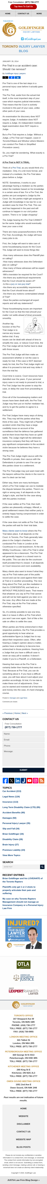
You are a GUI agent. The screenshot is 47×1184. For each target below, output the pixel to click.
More (39, 14)
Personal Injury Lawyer (16, 823)
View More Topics (11, 855)
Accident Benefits (14, 812)
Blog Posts (23, 1147)
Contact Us (23, 14)
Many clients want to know (15, 531)
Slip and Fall (11, 828)
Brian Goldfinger (13, 834)
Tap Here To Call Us (23, 6)
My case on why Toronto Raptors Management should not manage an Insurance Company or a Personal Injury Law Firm (23, 904)
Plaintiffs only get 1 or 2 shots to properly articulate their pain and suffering (19, 890)
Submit (23, 770)
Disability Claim (13, 839)
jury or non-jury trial (20, 284)
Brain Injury (11, 844)
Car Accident (12, 791)
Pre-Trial (16, 168)
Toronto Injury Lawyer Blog (23, 28)
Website (23, 1116)
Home (7, 14)
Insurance (10, 802)
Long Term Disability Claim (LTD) (21, 807)
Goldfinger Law (30, 1173)
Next (25, 713)
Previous (8, 713)
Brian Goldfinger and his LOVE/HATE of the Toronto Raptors (23, 880)
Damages (13, 698)
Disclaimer (23, 1124)
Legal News (23, 698)
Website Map (23, 1139)
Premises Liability (14, 850)
